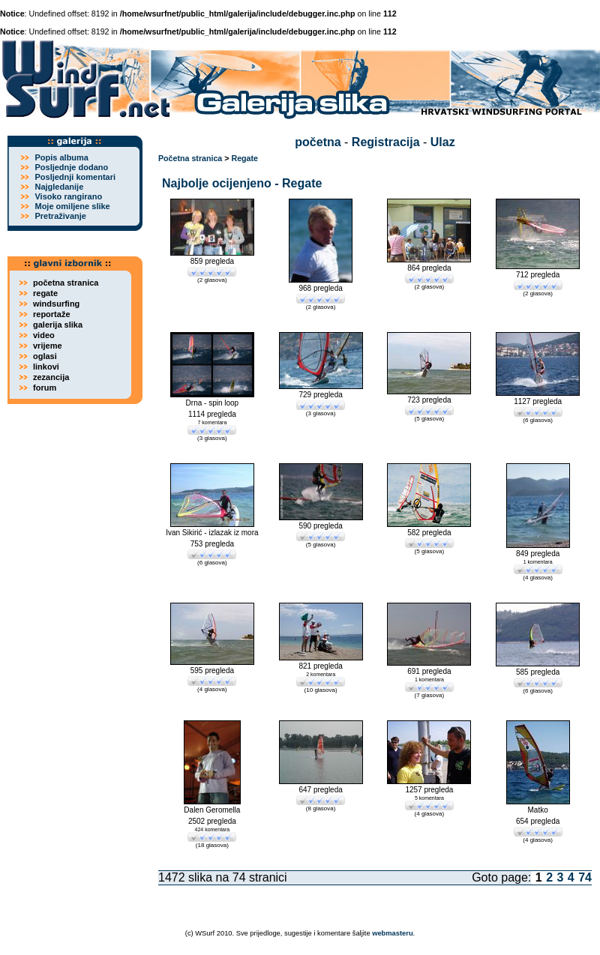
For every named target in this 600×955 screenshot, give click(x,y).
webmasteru (392, 933)
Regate (244, 158)
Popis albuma (61, 157)
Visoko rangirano (68, 196)
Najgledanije (58, 186)
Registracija (386, 142)
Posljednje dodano (71, 167)
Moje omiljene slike (72, 206)
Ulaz (442, 142)
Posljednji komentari (75, 176)
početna (317, 142)
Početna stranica (190, 158)
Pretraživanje (60, 215)
